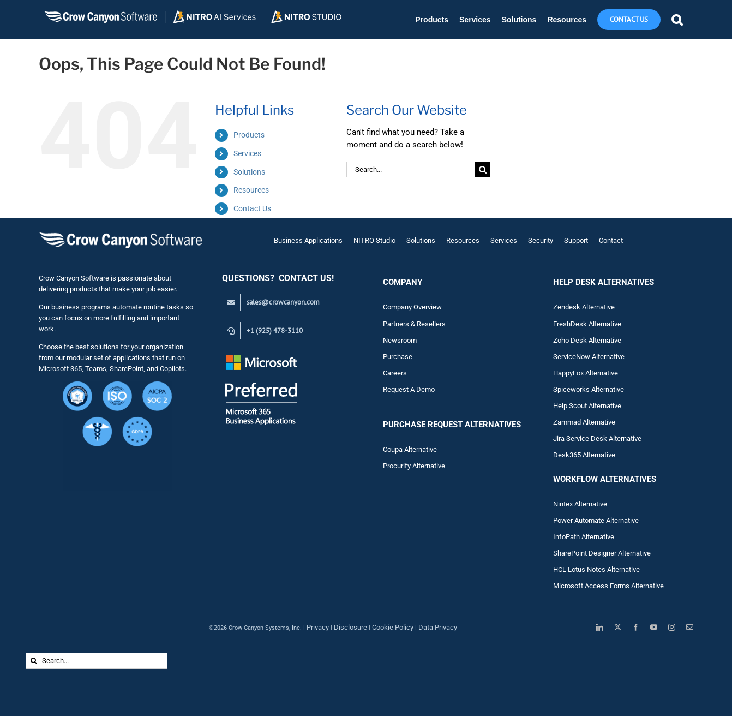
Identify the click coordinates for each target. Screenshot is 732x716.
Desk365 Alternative (584, 455)
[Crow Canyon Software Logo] (120, 233)
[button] (676, 19)
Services (247, 153)
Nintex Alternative (580, 504)
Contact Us (252, 208)
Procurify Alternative (414, 466)
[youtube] (653, 627)
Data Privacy (437, 627)
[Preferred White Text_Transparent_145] (261, 356)
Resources (251, 190)
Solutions (249, 172)
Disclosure (350, 627)
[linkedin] (599, 627)
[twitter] (617, 627)
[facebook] (635, 627)
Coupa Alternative (410, 449)
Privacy (318, 627)
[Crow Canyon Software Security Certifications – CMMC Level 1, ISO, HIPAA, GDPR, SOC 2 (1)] (117, 385)
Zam (568, 422)
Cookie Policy (392, 627)
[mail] (689, 627)
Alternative (599, 422)
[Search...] (410, 169)
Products (249, 134)
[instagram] (671, 627)
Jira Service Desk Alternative (597, 438)
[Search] (482, 169)
